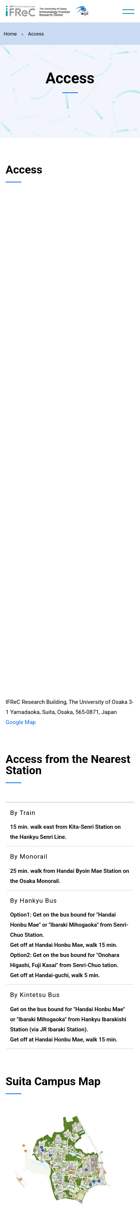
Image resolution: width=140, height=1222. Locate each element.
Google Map (21, 722)
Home (10, 34)
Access (36, 34)
